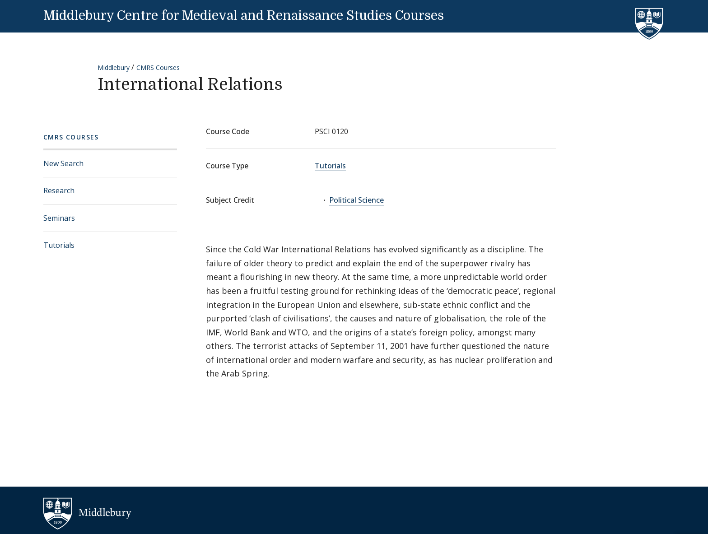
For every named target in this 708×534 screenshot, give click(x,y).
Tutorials (59, 245)
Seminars (59, 218)
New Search (63, 163)
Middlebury (114, 67)
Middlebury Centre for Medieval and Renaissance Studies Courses (243, 16)
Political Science (356, 200)
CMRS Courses (158, 67)
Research (59, 190)
